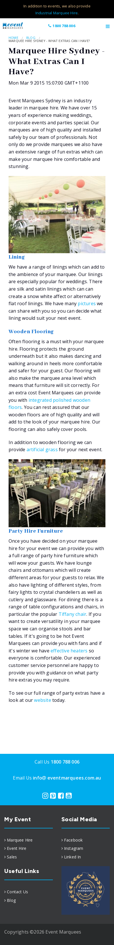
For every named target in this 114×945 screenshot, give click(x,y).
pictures (87, 303)
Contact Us (17, 891)
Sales (12, 857)
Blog (30, 37)
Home (13, 37)
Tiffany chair (73, 614)
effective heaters (69, 651)
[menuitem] (28, 840)
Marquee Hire (20, 840)
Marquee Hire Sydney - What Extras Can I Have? (49, 40)
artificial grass (42, 449)
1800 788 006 (61, 25)
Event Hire (16, 848)
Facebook (73, 840)
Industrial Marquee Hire (56, 12)
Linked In (72, 857)
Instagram (73, 848)
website (42, 700)
